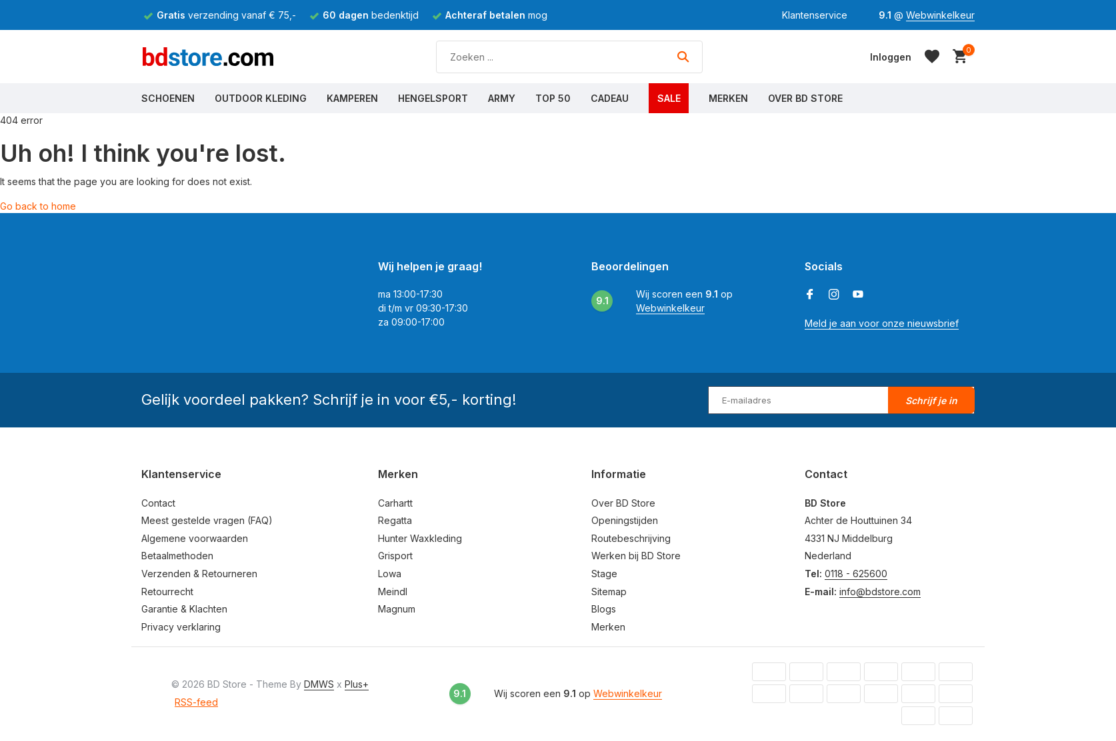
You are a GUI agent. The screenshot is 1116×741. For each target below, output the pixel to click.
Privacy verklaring (181, 626)
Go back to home (38, 206)
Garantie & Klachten (184, 609)
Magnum (396, 609)
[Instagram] (834, 295)
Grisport (395, 555)
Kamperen (352, 98)
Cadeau (610, 98)
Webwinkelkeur (940, 15)
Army (501, 98)
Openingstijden (624, 520)
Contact (158, 503)
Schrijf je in (931, 400)
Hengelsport (433, 98)
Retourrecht (167, 591)
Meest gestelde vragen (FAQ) (207, 520)
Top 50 (553, 98)
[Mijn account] (890, 57)
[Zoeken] (569, 57)
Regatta (395, 520)
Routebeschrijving (631, 538)
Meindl (392, 591)
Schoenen (168, 98)
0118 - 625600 (856, 573)
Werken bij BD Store (636, 555)
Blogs (603, 609)
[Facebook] (810, 295)
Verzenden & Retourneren (199, 573)
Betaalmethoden (177, 555)
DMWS (319, 684)
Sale (669, 98)
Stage (604, 573)
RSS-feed (196, 702)
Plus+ (357, 684)
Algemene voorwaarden (194, 538)
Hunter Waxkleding (420, 538)
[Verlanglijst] (932, 56)
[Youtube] (858, 295)
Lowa (389, 573)
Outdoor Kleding (261, 98)
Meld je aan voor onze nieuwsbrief (882, 323)
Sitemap (609, 591)
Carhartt (395, 503)
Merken (728, 98)
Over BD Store (805, 98)
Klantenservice (814, 15)
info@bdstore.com (880, 591)
